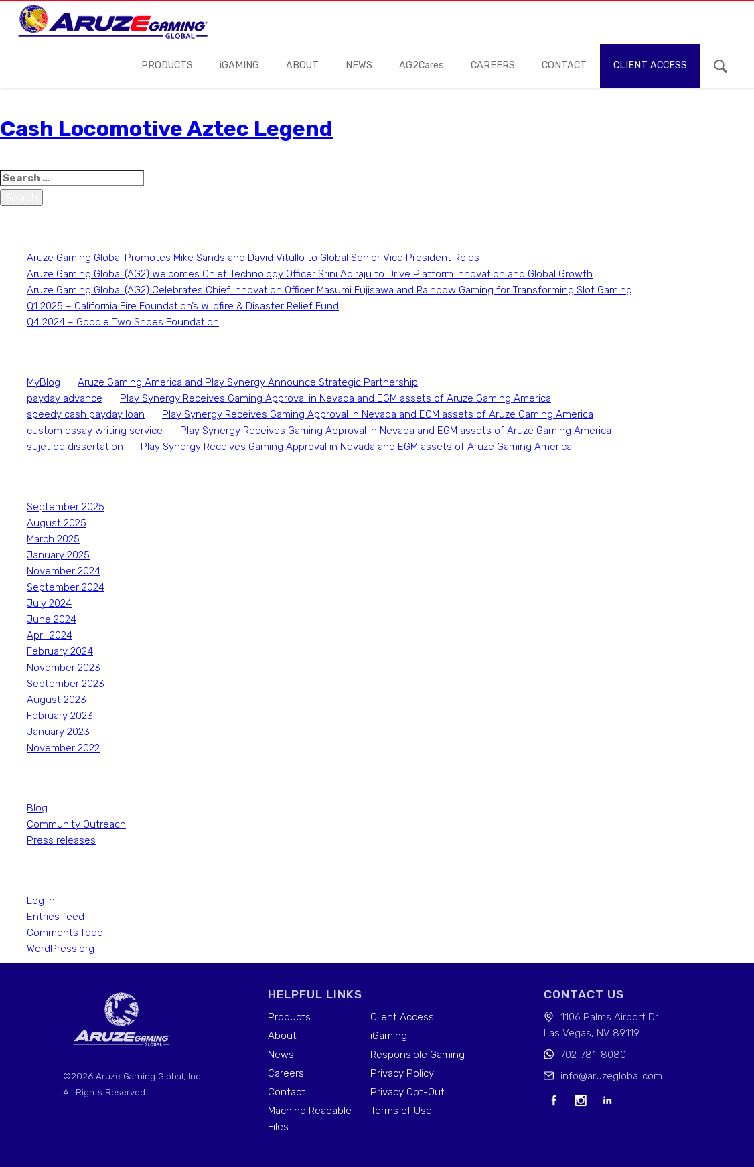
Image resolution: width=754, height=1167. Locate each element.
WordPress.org (60, 949)
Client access (650, 65)
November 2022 (63, 748)
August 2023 (56, 700)
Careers (286, 1073)
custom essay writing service (95, 430)
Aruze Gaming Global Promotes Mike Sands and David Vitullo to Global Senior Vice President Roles (253, 258)
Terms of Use (401, 1111)
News (281, 1054)
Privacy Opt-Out (407, 1092)
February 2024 (60, 651)
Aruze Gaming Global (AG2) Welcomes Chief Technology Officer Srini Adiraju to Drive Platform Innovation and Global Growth (310, 274)
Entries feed (55, 917)
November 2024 (63, 571)
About (302, 65)
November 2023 (63, 668)
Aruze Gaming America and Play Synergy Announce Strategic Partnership (248, 382)
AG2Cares (421, 65)
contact (564, 65)
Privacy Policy (402, 1073)
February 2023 (60, 716)
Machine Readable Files (310, 1119)
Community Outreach (76, 824)
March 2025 (53, 539)
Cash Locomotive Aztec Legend (166, 128)
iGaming (388, 1036)
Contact (286, 1092)
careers (493, 65)
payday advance (64, 398)
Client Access (402, 1017)
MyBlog (43, 382)
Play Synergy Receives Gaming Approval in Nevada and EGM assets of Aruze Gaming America (335, 398)
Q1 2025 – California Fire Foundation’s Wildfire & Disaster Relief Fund (183, 306)
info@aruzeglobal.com (611, 1076)
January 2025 (58, 555)
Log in (41, 900)
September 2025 (65, 507)
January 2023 (58, 732)
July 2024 (49, 603)
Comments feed (65, 933)
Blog (37, 808)
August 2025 (56, 523)
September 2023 (65, 684)
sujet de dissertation (75, 447)
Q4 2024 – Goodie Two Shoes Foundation (123, 322)
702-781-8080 (593, 1054)
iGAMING (239, 65)
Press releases (61, 840)
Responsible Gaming (417, 1054)
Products (167, 65)
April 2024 (49, 635)
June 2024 (51, 619)
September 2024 (65, 587)
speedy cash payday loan (86, 414)
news (359, 65)
